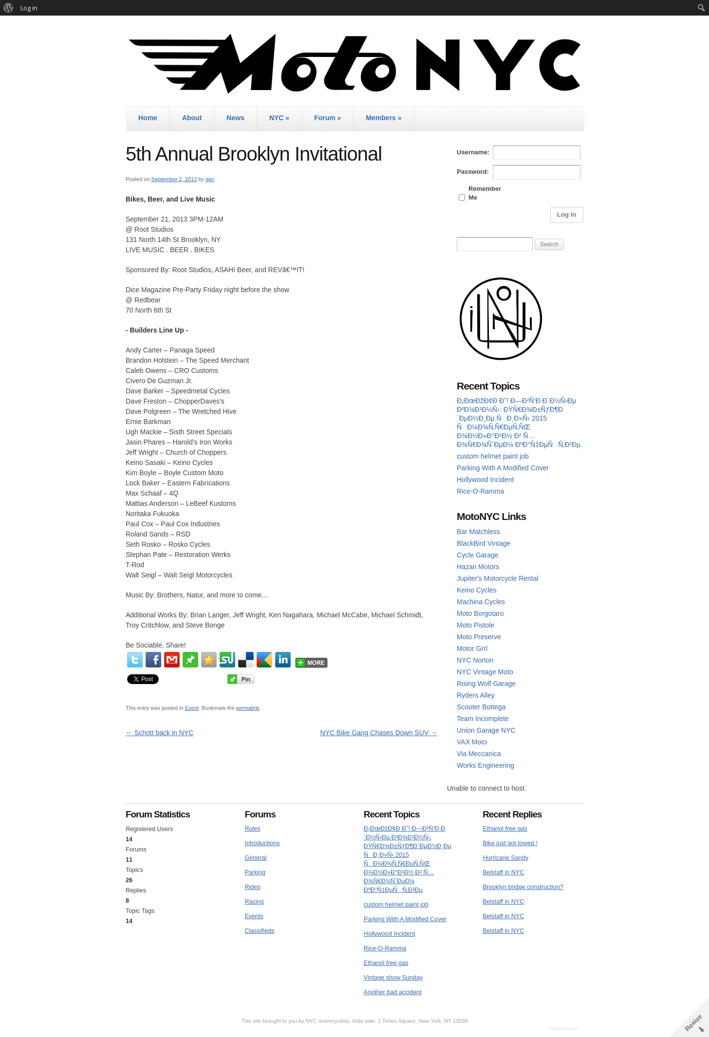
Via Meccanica (479, 754)
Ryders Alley (476, 695)
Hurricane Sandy (505, 857)
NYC (279, 118)
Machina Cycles (481, 602)
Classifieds (259, 930)
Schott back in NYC (159, 733)
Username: (473, 152)
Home (147, 118)
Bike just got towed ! (510, 843)
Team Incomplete (483, 718)
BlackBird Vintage (483, 543)
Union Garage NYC (486, 730)
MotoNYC (354, 63)
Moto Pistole (475, 625)
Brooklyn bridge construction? (523, 887)
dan (209, 179)
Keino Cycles (477, 590)
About (192, 118)
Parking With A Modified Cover (503, 468)
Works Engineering (485, 765)
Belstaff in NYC (503, 872)
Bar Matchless (478, 532)
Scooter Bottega (481, 707)
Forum (327, 118)
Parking (254, 872)
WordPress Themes (565, 1029)
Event (192, 708)
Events (253, 916)
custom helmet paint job (493, 456)
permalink (248, 708)
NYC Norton (475, 660)
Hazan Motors (478, 567)
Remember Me (484, 193)
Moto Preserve (479, 637)
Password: (473, 171)
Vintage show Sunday (393, 977)
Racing (253, 901)
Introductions (262, 843)
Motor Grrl (472, 648)
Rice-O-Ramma (480, 491)
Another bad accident (393, 992)
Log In (567, 214)
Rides (252, 887)
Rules (252, 828)
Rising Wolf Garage (486, 683)
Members (383, 118)
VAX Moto (472, 742)
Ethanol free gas (386, 963)
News (235, 118)
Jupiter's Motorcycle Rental (498, 578)
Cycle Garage (478, 555)
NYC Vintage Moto (485, 672)
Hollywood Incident (485, 479)
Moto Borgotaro (480, 613)
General (255, 857)
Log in (28, 7)
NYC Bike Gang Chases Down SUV (378, 733)
